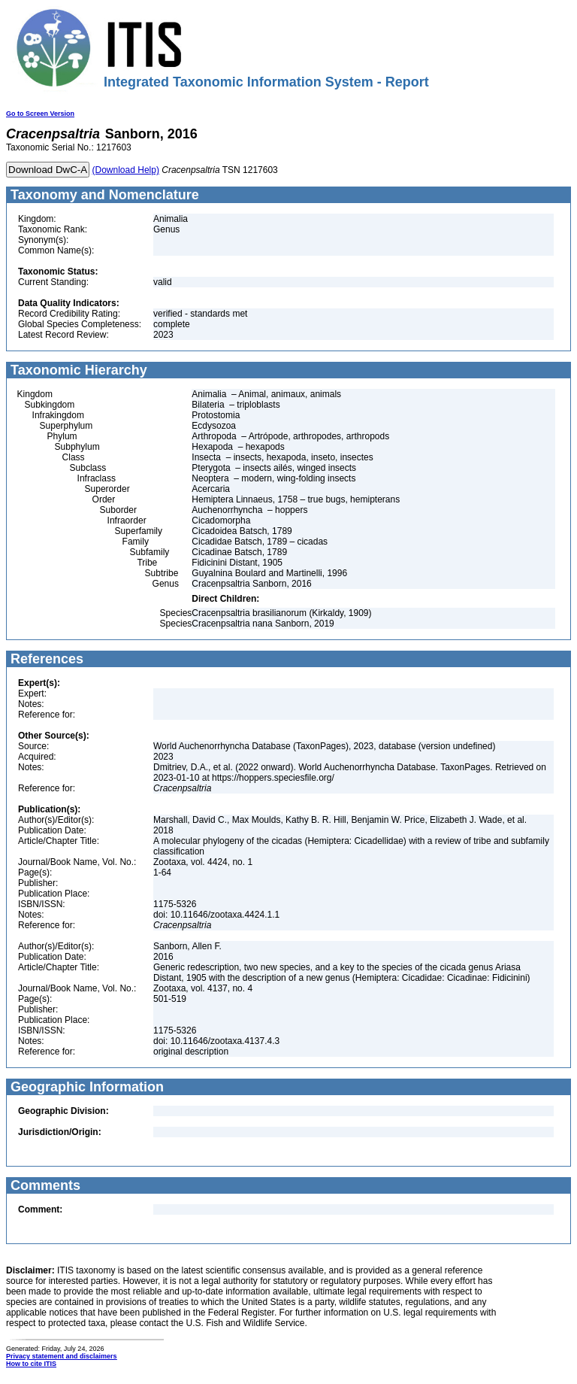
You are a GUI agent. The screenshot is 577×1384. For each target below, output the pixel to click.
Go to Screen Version (40, 113)
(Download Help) (125, 170)
